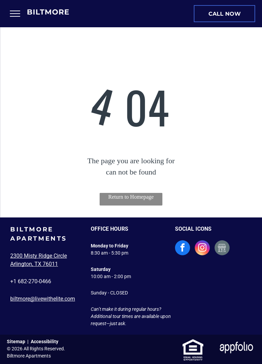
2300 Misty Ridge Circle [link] (38, 256)
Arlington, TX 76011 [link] (34, 264)
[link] (224, 13)
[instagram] (202, 248)
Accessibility (44, 341)
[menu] (15, 13)
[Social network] (222, 248)
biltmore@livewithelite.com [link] (42, 298)
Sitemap (16, 341)
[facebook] (182, 248)
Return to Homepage (131, 197)
